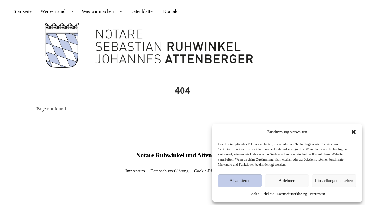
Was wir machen (98, 11)
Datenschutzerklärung (292, 194)
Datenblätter (142, 11)
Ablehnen (287, 180)
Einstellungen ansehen (334, 180)
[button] (353, 132)
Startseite (23, 11)
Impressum (317, 194)
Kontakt (171, 11)
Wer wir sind (52, 11)
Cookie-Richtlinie (262, 194)
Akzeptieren (240, 180)
